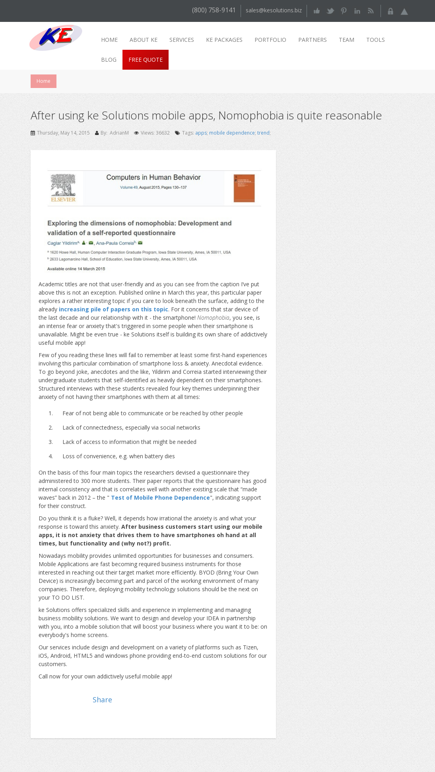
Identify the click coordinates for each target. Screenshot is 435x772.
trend (263, 132)
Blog (109, 59)
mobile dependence (232, 132)
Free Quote (145, 59)
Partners (312, 39)
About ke (143, 39)
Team (346, 39)
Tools (375, 39)
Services (181, 39)
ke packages (224, 39)
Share (102, 699)
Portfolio (270, 39)
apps (201, 132)
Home (109, 39)
